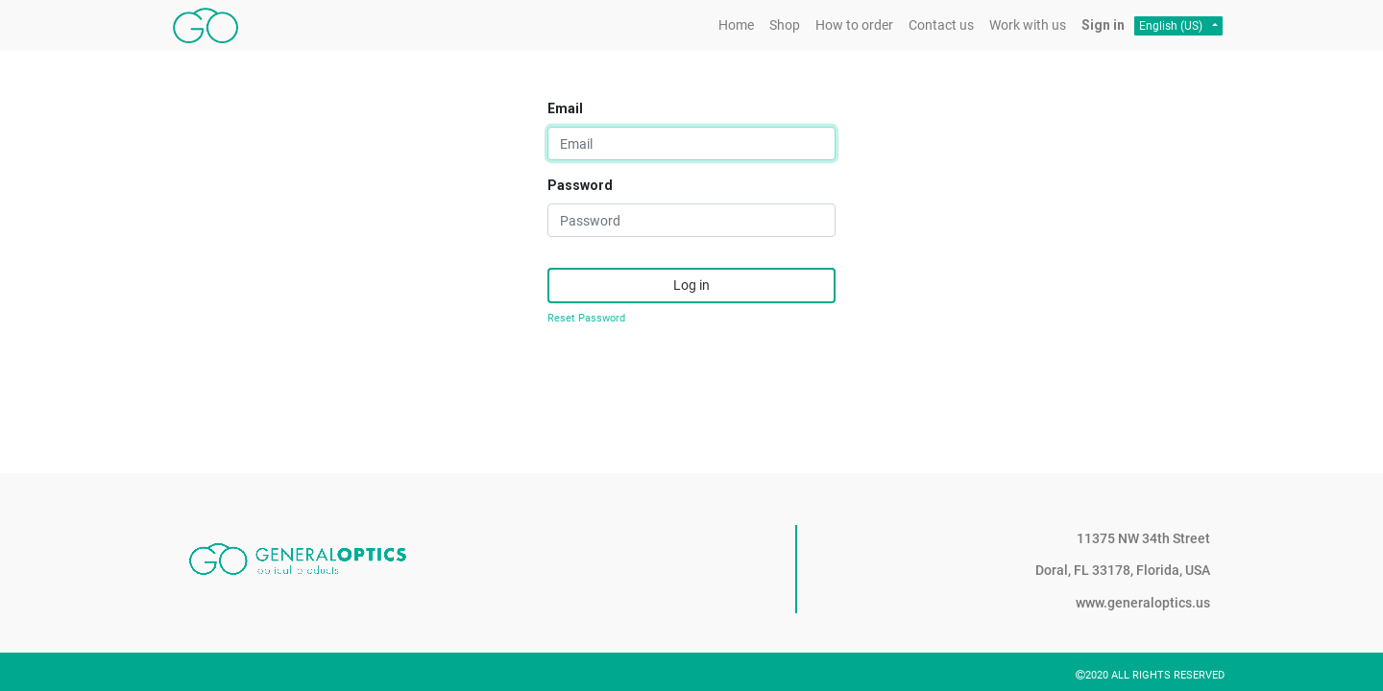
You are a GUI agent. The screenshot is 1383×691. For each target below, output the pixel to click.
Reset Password (586, 318)
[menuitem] (736, 25)
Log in (691, 285)
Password (580, 185)
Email (565, 108)
